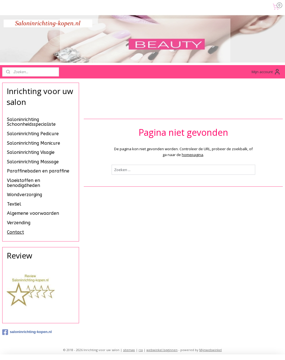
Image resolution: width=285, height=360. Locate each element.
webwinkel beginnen (162, 350)
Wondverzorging (24, 194)
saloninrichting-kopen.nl (27, 332)
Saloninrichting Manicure (33, 143)
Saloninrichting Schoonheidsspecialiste (31, 122)
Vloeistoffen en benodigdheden (23, 183)
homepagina (192, 154)
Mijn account (266, 71)
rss (141, 350)
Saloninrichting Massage (33, 161)
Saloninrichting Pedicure (33, 133)
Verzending (18, 222)
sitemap (129, 350)
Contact (15, 232)
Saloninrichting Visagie (31, 152)
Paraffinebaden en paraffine (38, 171)
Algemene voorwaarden (33, 213)
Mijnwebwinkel (210, 350)
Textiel (14, 204)
